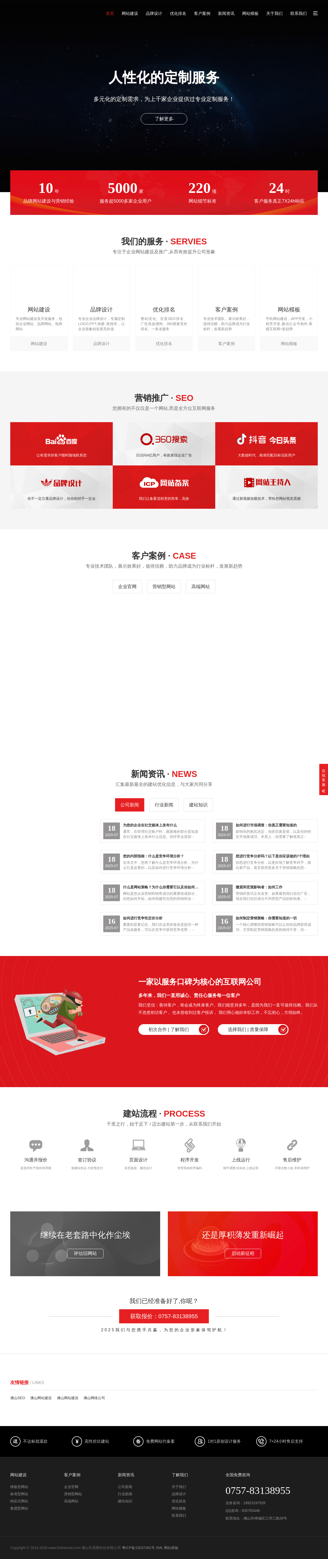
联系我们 (298, 13)
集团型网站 (19, 1508)
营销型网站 (164, 586)
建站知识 (198, 804)
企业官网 (127, 586)
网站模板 (250, 13)
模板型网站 (19, 1487)
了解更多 (164, 118)
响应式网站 (19, 1501)
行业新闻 (164, 804)
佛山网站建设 (41, 1398)
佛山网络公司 (94, 1398)
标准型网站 (19, 1494)
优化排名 (178, 13)
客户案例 (202, 13)
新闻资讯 (226, 13)
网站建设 (130, 13)
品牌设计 (154, 13)
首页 (110, 13)
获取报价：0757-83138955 (164, 1316)
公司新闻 (129, 804)
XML (159, 1548)
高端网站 (200, 586)
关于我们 (274, 13)
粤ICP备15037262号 (138, 1548)
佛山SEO (17, 1398)
